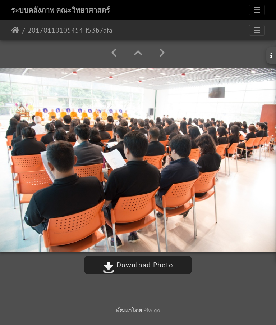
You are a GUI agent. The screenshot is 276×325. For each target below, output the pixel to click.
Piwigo (151, 309)
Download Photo (138, 265)
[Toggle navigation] (257, 10)
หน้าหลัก (15, 30)
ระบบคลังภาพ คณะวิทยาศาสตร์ (60, 10)
